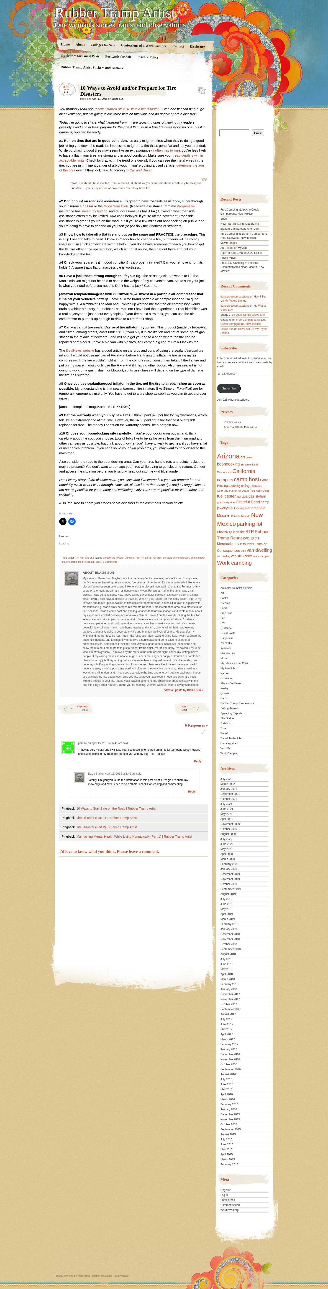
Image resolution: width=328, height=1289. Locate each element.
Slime (194, 557)
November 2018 (230, 939)
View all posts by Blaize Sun (183, 690)
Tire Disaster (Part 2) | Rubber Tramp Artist (106, 827)
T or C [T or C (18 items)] (238, 544)
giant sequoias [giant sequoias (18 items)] (226, 502)
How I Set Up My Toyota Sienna (239, 223)
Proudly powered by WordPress (72, 1275)
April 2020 (226, 854)
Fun (222, 618)
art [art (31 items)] (243, 457)
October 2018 (228, 944)
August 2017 (228, 1014)
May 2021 (226, 814)
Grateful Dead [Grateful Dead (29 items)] (248, 502)
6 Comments (110, 561)
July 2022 (226, 779)
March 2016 (227, 1099)
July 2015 (226, 1139)
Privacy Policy (147, 57)
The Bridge (227, 718)
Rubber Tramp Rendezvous (237, 703)
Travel (224, 733)
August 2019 (228, 894)
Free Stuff (226, 613)
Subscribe (229, 388)
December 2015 (230, 1114)
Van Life (84, 557)
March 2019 (227, 919)
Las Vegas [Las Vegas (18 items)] (241, 508)
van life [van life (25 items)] (236, 556)
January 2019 (228, 929)
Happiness (226, 638)
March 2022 (227, 784)
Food (223, 608)
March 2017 (227, 1039)
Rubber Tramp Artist (115, 13)
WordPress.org (229, 1210)
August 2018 (228, 954)
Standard (200, 89)
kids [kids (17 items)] (230, 508)
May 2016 (226, 1089)
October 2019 (228, 884)
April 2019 (226, 914)
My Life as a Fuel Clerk (234, 663)
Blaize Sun (118, 98)
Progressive (186, 206)
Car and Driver (141, 170)
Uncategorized (229, 743)
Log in (224, 1195)
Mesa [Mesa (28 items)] (221, 516)
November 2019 (230, 879)
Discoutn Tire (132, 557)
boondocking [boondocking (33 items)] (228, 464)
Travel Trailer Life (230, 738)
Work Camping (229, 753)
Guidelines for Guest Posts (80, 56)
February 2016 (229, 1104)
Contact (178, 46)
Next (196, 708)
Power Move (228, 257)
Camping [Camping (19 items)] (234, 486)
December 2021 (230, 794)
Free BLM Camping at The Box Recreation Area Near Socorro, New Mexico (242, 267)
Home (65, 44)
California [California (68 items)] (244, 471)
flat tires (157, 557)
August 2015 (228, 1134)
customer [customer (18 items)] (235, 490)
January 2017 (228, 1049)
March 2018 (227, 979)
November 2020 (230, 824)
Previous (72, 708)
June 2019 (226, 904)
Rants (224, 698)
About (80, 44)
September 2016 (230, 1069)
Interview (225, 648)
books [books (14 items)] (249, 457)
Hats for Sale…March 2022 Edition (241, 252)
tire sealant (88, 561)
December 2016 (230, 1054)
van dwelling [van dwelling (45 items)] (259, 550)
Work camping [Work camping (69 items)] (234, 563)
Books (224, 598)
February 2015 (229, 1164)
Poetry (224, 688)
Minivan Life (227, 653)
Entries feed (227, 1200)
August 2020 (228, 834)
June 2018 (226, 964)
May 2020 (226, 849)
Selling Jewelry (229, 708)
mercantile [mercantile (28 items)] (256, 508)
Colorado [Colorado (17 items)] (222, 490)
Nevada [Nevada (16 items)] (245, 515)
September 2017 (230, 1009)
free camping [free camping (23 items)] (259, 490)
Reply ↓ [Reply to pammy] (199, 761)
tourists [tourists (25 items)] (248, 544)
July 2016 (226, 1079)
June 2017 (226, 1024)
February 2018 (229, 984)
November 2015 (230, 1119)
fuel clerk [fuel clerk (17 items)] (242, 496)
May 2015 (226, 1149)
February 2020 (229, 864)
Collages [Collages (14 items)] (256, 486)
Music (224, 658)
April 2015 (226, 1154)
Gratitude (226, 628)
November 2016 (230, 1059)
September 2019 (230, 889)
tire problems (73, 561)
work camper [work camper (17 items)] (261, 556)
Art (222, 593)
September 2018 (230, 949)
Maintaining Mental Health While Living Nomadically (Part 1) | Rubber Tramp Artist (134, 836)
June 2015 (226, 1144)
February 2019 (229, 924)
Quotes (224, 693)
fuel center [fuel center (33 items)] (226, 496)
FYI (77, 557)
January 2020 (228, 869)
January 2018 (228, 989)
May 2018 (226, 969)
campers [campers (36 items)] (225, 479)
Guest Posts (227, 633)
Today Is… (226, 723)
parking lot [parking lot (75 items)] (249, 524)
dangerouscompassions (234, 296)
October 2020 (228, 829)
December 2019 (230, 874)
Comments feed (230, 1205)
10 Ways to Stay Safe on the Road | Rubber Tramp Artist (116, 808)
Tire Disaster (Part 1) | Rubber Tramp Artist (106, 818)
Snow (223, 218)
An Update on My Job (233, 247)
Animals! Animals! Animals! (236, 588)
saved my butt (92, 211)
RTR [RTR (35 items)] (250, 531)
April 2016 (226, 1094)
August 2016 (228, 1074)
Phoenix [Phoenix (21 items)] (222, 532)
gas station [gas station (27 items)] (257, 496)
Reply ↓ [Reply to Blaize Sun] (193, 791)
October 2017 (228, 1004)
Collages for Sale (103, 45)
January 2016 (228, 1109)
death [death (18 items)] (245, 490)
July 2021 (226, 804)
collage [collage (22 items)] (246, 486)
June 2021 (226, 809)
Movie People (228, 242)
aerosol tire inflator (113, 557)
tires (98, 561)
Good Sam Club (116, 206)
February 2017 (229, 1044)
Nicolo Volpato (120, 1275)
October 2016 (228, 1064)
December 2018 (230, 934)
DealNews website (80, 350)
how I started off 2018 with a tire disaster (128, 109)
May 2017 (226, 1029)
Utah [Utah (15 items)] (243, 550)
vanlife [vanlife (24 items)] (247, 556)
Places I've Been (230, 683)
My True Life (228, 668)
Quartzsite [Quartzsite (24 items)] (237, 532)
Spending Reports (231, 713)
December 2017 (230, 994)
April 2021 (226, 819)
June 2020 (226, 844)
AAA (89, 206)
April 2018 (226, 974)
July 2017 (226, 1019)
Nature (224, 673)
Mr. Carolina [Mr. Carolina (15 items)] (234, 516)
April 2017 (226, 1034)
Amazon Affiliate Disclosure (240, 427)
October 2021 (228, 799)
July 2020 (226, 839)
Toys (223, 728)
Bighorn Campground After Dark (239, 228)
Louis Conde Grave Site (250, 314)
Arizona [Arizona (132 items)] (228, 456)
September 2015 (230, 1129)
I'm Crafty (226, 643)
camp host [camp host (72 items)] (246, 479)
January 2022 (228, 789)
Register (225, 1190)
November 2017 (230, 999)
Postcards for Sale (118, 57)
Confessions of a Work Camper (144, 45)
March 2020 (227, 859)
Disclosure (197, 46)
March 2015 (227, 1159)
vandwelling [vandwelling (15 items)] (223, 556)
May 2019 (226, 909)
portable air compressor (176, 557)
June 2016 (226, 1084)
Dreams (225, 603)
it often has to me (165, 150)
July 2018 (226, 959)
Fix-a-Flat (146, 557)
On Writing (226, 678)
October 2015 (228, 1124)
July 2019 (226, 899)
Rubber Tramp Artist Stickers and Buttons (92, 67)
